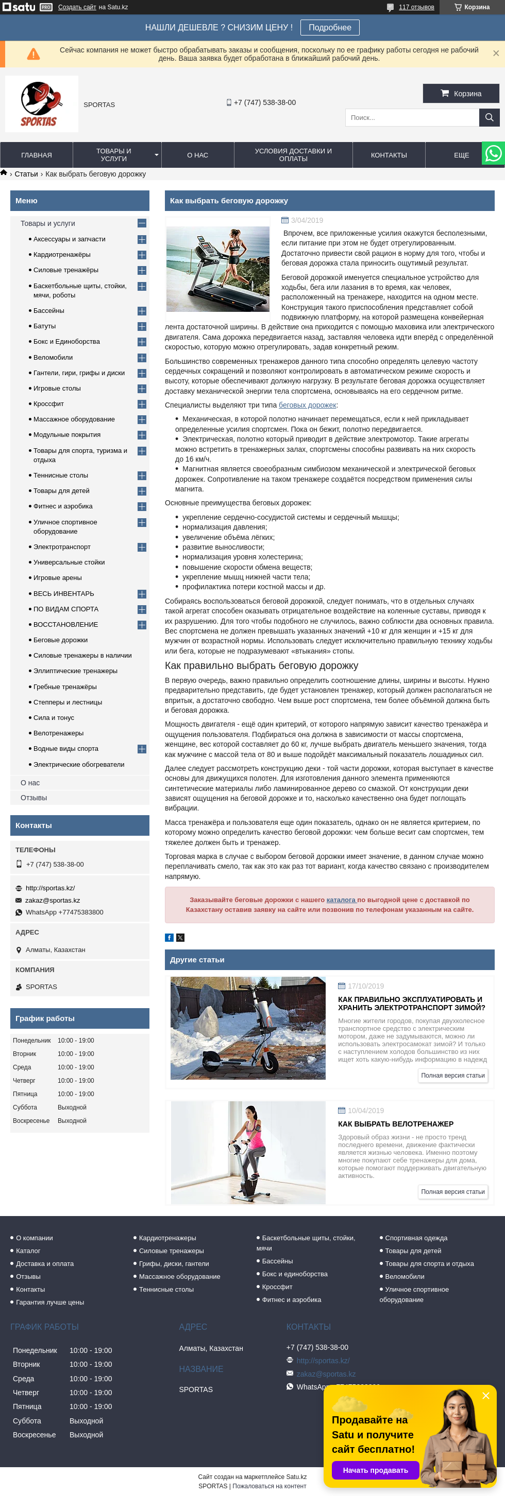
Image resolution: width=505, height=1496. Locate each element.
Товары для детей (61, 491)
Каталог (28, 1251)
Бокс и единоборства (295, 1274)
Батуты (44, 326)
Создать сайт (77, 7)
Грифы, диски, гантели (174, 1264)
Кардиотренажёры (62, 254)
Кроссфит (48, 404)
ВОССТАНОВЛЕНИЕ (65, 624)
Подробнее (330, 27)
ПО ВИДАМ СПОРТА (65, 609)
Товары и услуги (113, 155)
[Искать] (489, 118)
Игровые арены (57, 578)
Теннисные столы (60, 475)
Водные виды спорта (65, 748)
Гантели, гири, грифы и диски (79, 373)
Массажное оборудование (74, 419)
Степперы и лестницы (67, 702)
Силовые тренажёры (65, 270)
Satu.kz (296, 1477)
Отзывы (34, 798)
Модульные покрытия (66, 434)
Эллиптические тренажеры (75, 671)
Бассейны (48, 310)
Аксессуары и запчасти (69, 239)
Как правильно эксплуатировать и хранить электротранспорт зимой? (411, 1003)
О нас (197, 155)
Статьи (26, 174)
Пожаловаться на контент (269, 1486)
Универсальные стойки (69, 562)
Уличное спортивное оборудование (414, 1295)
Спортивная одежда (416, 1238)
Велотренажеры (58, 733)
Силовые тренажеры (171, 1251)
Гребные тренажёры (65, 687)
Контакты (389, 155)
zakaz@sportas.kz (52, 900)
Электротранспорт (62, 547)
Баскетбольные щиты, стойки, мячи (306, 1243)
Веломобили (53, 357)
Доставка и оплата (45, 1264)
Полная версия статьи (453, 1075)
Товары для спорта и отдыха (429, 1264)
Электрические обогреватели (79, 764)
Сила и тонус (53, 717)
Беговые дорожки (60, 640)
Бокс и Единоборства (66, 341)
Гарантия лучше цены (50, 1302)
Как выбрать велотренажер (395, 1124)
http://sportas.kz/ (50, 888)
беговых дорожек (307, 405)
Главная (36, 155)
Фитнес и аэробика (63, 506)
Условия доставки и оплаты (293, 155)
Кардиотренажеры (167, 1238)
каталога (342, 900)
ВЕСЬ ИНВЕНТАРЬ (63, 593)
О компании (34, 1238)
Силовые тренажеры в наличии (82, 655)
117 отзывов (416, 7)
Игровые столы (57, 388)
